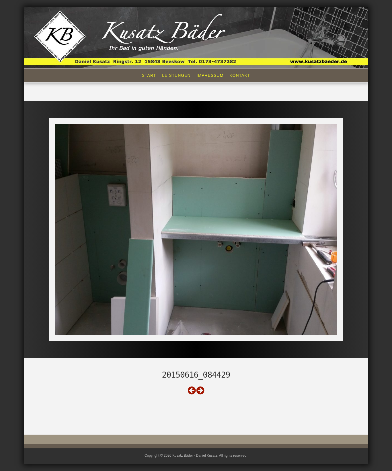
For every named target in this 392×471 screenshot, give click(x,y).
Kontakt (239, 75)
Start (149, 75)
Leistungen (176, 75)
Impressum (210, 75)
